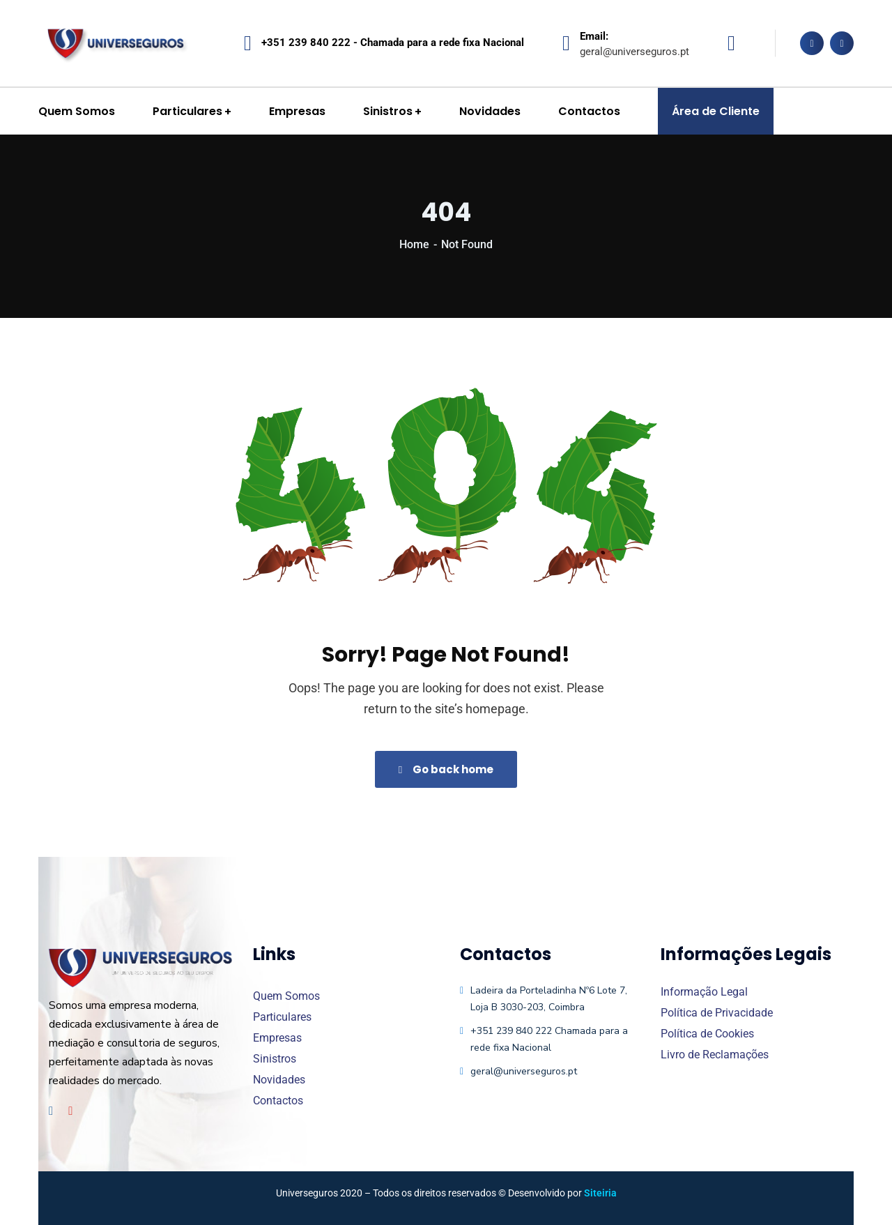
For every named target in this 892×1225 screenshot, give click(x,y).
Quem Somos (286, 996)
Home (414, 244)
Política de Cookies (707, 1033)
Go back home (446, 769)
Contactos (278, 1100)
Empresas (277, 1037)
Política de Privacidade (717, 1012)
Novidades (279, 1079)
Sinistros (274, 1058)
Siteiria (600, 1193)
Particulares (282, 1017)
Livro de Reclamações (715, 1054)
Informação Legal (704, 991)
